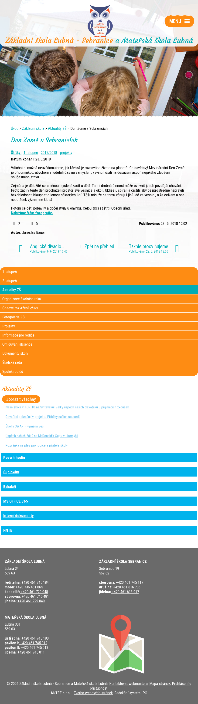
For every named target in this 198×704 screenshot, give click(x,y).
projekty (66, 152)
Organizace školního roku (21, 299)
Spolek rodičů (12, 371)
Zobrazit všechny (21, 399)
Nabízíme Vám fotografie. (32, 212)
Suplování (11, 472)
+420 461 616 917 (125, 591)
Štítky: (16, 152)
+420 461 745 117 (129, 582)
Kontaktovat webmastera (128, 683)
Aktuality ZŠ (57, 128)
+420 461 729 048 (34, 591)
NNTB (7, 530)
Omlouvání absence (17, 344)
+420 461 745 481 (35, 596)
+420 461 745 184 (34, 582)
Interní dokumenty (18, 515)
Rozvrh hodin (14, 457)
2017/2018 (49, 152)
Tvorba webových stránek (93, 693)
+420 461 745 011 (31, 652)
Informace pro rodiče (18, 335)
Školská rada (12, 362)
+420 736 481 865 (29, 587)
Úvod (14, 128)
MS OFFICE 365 (15, 501)
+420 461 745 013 (34, 647)
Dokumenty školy (15, 353)
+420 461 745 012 (33, 643)
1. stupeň (31, 152)
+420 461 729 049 (31, 601)
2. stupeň (9, 280)
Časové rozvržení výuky (20, 308)
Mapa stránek (159, 683)
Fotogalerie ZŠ (13, 317)
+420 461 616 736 (126, 587)
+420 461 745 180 (34, 638)
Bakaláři (9, 486)
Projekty (8, 326)
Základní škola (33, 128)
